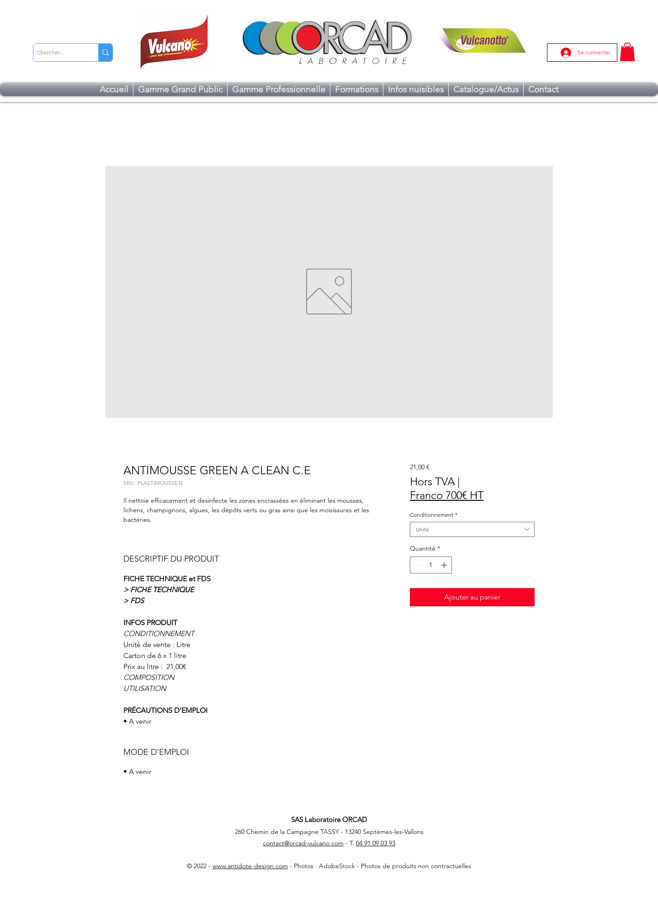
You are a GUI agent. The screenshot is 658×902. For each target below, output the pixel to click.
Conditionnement (433, 514)
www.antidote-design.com (250, 866)
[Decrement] (417, 565)
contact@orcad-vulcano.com (303, 843)
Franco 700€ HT (447, 495)
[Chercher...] (58, 52)
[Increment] (445, 565)
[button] (627, 51)
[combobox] (472, 529)
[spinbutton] (431, 565)
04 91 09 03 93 (375, 843)
